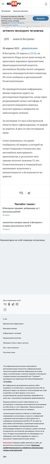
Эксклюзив (5, 11)
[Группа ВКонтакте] (5, 304)
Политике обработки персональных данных (13, 24)
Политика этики (9, 352)
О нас (5, 319)
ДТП (6, 38)
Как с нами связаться (11, 348)
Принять (41, 18)
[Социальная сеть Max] (5, 309)
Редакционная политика (12, 338)
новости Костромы (23, 38)
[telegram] (29, 193)
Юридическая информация (13, 324)
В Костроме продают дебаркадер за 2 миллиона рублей (25, 212)
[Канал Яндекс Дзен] (17, 304)
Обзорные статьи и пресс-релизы (15, 343)
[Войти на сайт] (46, 3)
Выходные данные (10, 328)
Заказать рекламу (20, 11)
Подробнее (7, 381)
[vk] (21, 193)
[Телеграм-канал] (13, 304)
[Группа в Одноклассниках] (9, 304)
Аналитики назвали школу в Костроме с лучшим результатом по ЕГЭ (25, 226)
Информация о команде (12, 333)
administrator (30, 48)
